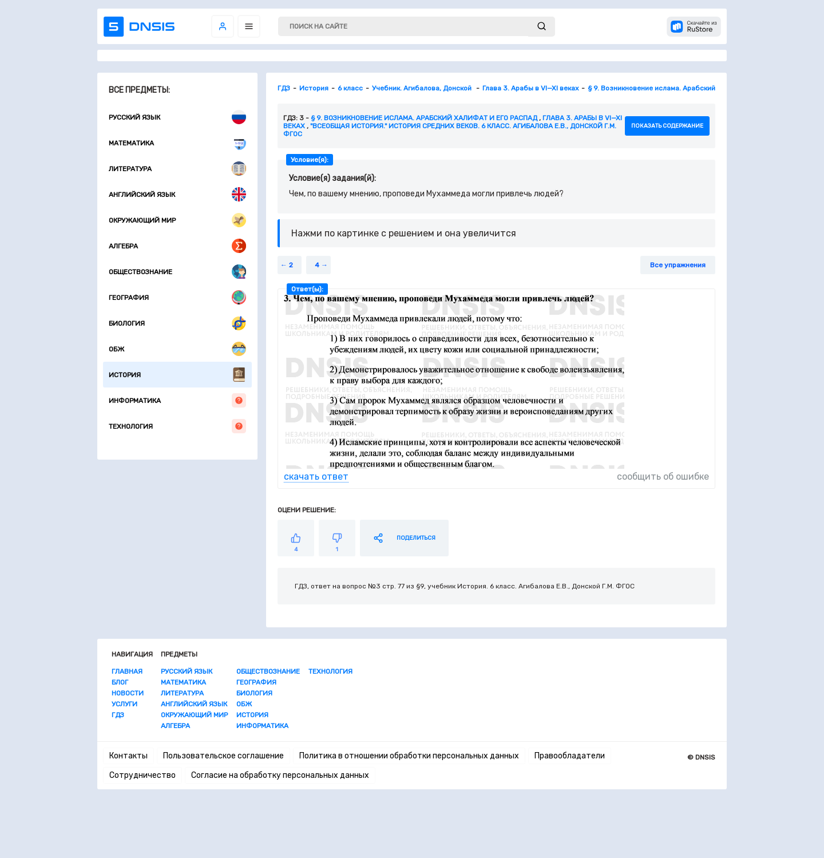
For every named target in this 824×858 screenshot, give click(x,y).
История (177, 374)
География (177, 297)
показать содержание (667, 125)
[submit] (541, 27)
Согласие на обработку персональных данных (280, 775)
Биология (177, 323)
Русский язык (177, 117)
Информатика (177, 400)
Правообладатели (569, 756)
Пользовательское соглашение (223, 756)
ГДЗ (118, 715)
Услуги (124, 704)
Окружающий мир (177, 220)
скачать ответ (316, 476)
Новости (128, 693)
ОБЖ (177, 349)
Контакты (128, 756)
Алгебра (177, 246)
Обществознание (177, 271)
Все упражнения (678, 265)
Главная (127, 671)
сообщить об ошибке (663, 476)
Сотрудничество (142, 775)
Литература (177, 168)
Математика (177, 143)
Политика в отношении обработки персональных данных (409, 756)
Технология (177, 426)
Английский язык (177, 194)
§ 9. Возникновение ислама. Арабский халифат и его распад (424, 118)
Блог (120, 682)
